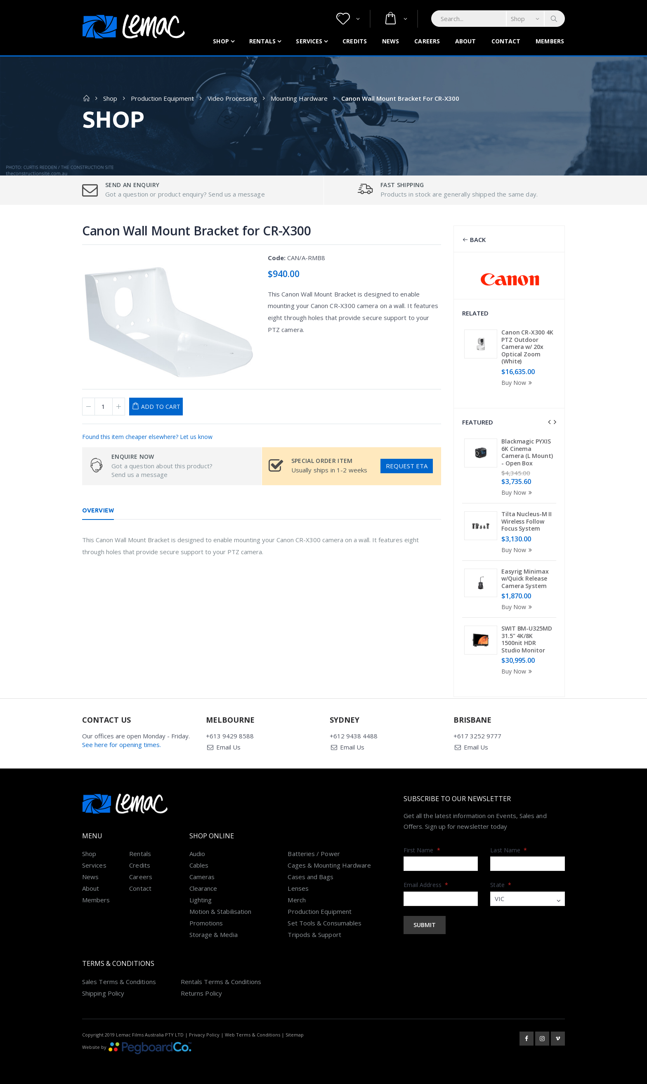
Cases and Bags (310, 877)
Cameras (202, 877)
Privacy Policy (204, 1035)
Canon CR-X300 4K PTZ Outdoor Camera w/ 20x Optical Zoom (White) (527, 346)
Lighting (200, 900)
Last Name (508, 850)
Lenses (298, 888)
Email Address (426, 885)
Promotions (206, 923)
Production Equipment (162, 98)
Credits (354, 41)
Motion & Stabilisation (220, 911)
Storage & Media (213, 934)
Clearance (203, 888)
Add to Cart (160, 406)
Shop (221, 41)
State (500, 885)
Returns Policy (201, 993)
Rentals (262, 41)
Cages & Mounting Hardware (329, 865)
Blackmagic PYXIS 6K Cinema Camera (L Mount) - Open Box (527, 452)
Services (309, 41)
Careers (427, 41)
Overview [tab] (98, 510)
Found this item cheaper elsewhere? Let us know (147, 437)
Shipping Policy (103, 993)
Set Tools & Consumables (324, 923)
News (390, 41)
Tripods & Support (314, 934)
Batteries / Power (314, 853)
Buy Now (517, 383)
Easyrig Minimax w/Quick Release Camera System (525, 578)
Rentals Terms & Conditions (221, 981)
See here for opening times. (121, 744)
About (465, 41)
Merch (296, 900)
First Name (422, 850)
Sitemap (295, 1035)
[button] (348, 19)
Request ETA (406, 466)
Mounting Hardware (299, 98)
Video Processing (232, 98)
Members (550, 41)
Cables (198, 865)
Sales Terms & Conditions (119, 981)
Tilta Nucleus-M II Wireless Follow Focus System (526, 521)
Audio (197, 853)
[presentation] (549, 422)
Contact (506, 41)
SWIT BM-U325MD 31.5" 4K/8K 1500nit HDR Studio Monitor (526, 639)
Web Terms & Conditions (252, 1035)
